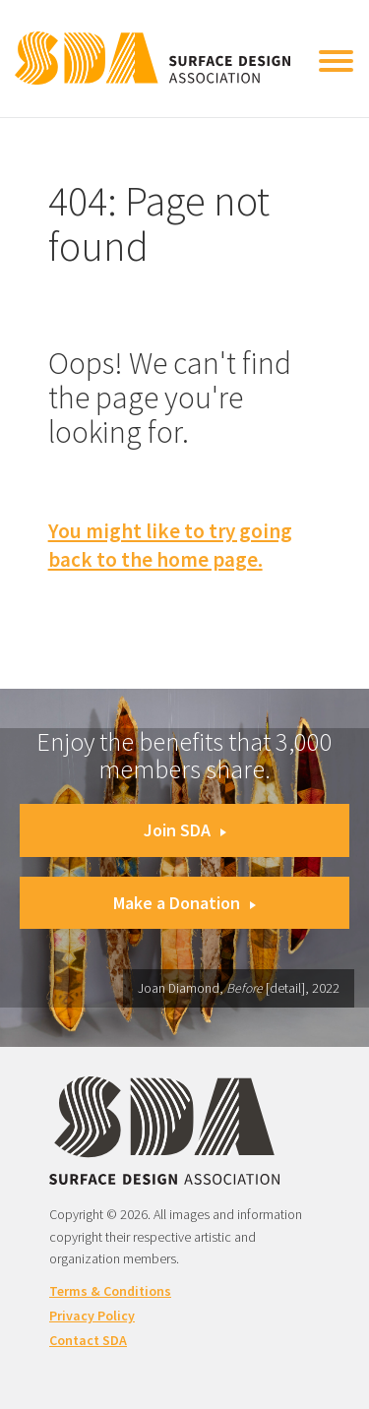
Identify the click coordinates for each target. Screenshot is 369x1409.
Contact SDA (88, 1340)
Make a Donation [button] (184, 902)
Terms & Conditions (110, 1291)
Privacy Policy (92, 1315)
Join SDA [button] (185, 830)
